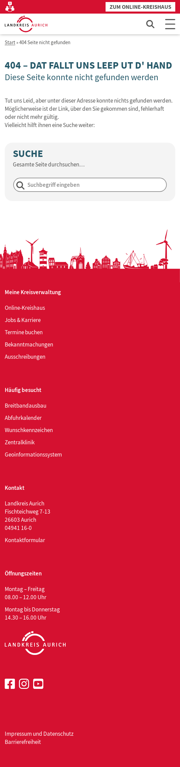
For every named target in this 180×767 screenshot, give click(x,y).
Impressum (18, 733)
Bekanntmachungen (29, 344)
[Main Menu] (170, 24)
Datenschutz (58, 733)
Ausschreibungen (25, 356)
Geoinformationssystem (33, 454)
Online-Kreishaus (25, 307)
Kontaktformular (25, 540)
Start (10, 42)
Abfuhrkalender (23, 418)
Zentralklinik (20, 442)
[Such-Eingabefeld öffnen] (150, 24)
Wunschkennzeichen (29, 430)
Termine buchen (24, 332)
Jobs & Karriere (23, 320)
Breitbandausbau (25, 405)
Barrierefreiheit (23, 742)
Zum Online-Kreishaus (140, 7)
